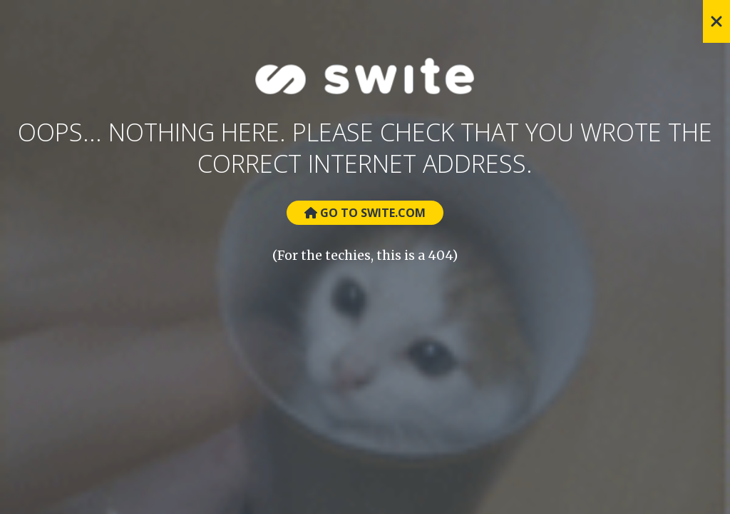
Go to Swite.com (365, 213)
